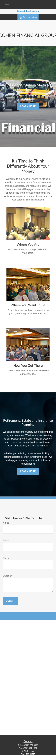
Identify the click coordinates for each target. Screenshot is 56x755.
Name (6, 523)
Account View (28, 17)
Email (6, 540)
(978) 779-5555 (31, 745)
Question (7, 576)
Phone (6, 558)
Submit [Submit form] (10, 601)
